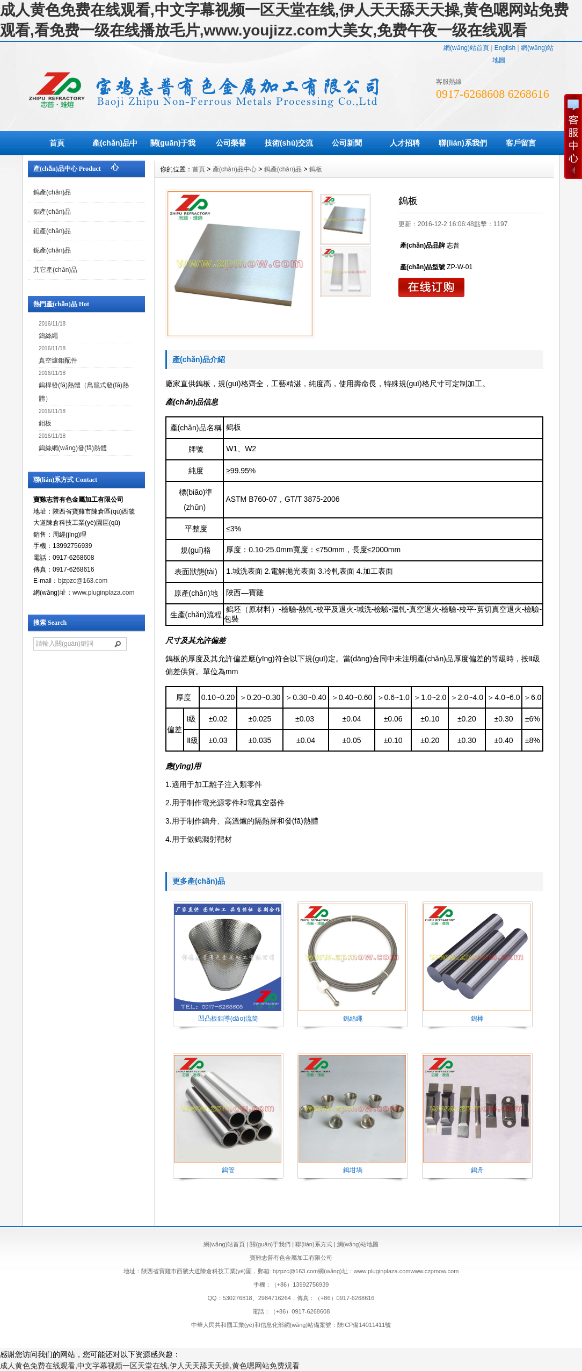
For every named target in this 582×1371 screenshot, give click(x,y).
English (504, 48)
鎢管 (228, 1170)
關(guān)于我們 (173, 155)
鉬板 (45, 423)
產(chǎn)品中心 (114, 155)
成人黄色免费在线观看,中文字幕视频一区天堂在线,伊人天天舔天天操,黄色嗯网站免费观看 (150, 1365)
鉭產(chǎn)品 (52, 231)
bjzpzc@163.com (82, 581)
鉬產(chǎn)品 (52, 211)
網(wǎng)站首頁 (466, 48)
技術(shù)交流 (289, 143)
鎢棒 (477, 1018)
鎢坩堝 (352, 1170)
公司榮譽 (231, 143)
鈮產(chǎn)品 (52, 250)
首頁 (56, 143)
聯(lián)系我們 (462, 143)
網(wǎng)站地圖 (358, 1244)
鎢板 (315, 169)
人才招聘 (405, 143)
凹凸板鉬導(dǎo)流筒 (228, 1018)
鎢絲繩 (48, 336)
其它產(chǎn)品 (55, 269)
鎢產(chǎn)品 (52, 192)
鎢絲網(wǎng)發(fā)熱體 (73, 448)
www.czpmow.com (435, 1271)
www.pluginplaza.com (103, 592)
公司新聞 (347, 143)
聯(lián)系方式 (313, 1244)
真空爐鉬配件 (58, 360)
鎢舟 (477, 1170)
